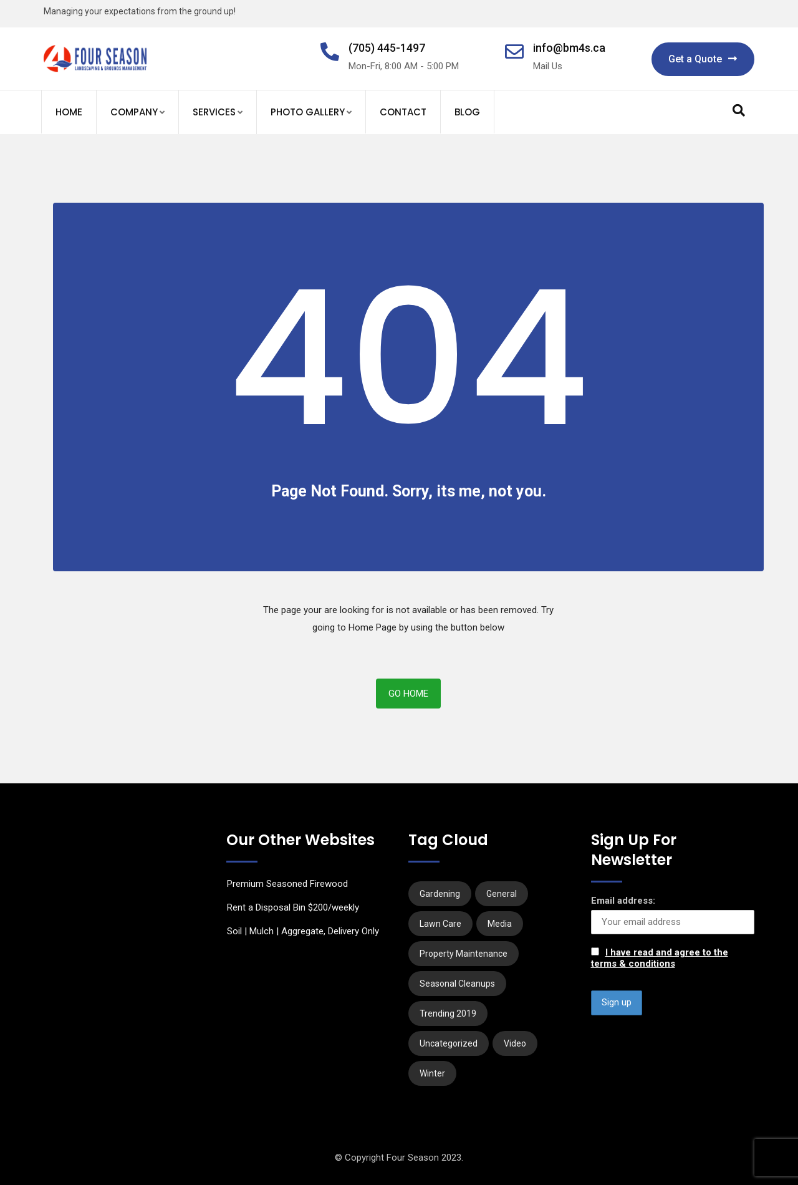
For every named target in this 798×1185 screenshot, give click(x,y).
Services (214, 112)
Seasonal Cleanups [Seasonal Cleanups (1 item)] (457, 984)
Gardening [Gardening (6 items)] (440, 894)
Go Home (408, 693)
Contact (403, 112)
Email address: (623, 900)
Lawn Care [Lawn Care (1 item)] (440, 924)
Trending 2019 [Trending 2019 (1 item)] (448, 1013)
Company (134, 112)
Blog (467, 112)
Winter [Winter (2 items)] (432, 1073)
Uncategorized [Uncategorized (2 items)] (449, 1043)
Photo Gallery (308, 112)
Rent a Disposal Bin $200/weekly (293, 907)
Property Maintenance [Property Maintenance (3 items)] (463, 954)
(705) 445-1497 (387, 47)
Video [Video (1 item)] (515, 1043)
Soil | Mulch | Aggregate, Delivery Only (303, 931)
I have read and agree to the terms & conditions (659, 958)
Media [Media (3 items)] (500, 924)
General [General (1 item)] (501, 894)
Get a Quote (703, 59)
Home (68, 112)
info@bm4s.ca (569, 47)
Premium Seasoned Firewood (287, 883)
